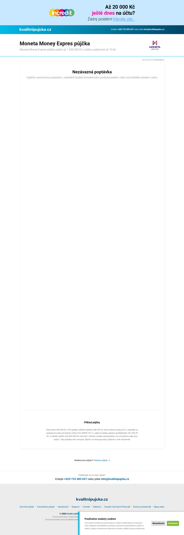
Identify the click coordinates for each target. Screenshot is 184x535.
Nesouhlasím (158, 523)
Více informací (159, 60)
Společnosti (63, 507)
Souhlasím (173, 523)
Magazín (76, 507)
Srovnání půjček (27, 507)
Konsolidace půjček (45, 507)
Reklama (97, 507)
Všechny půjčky (101, 460)
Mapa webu (159, 507)
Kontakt (86, 507)
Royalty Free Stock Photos (116, 507)
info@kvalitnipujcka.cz (154, 29)
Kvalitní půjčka (73, 514)
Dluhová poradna (141, 507)
